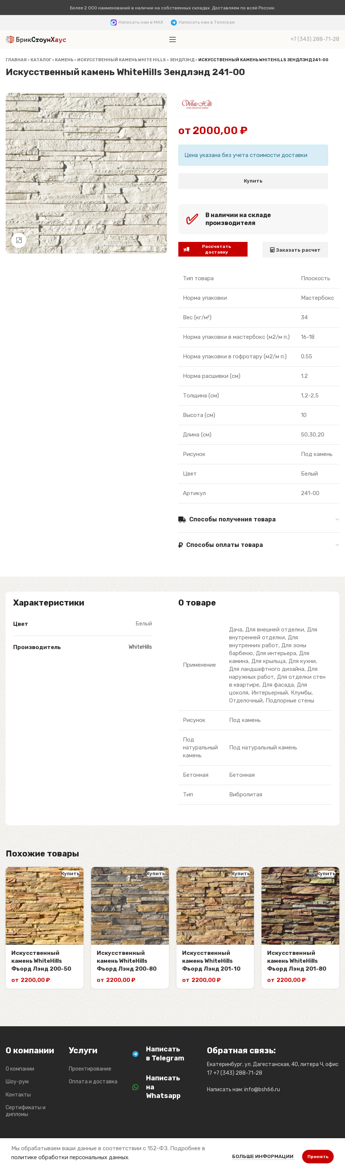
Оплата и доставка (93, 1081)
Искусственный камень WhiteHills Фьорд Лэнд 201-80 (296, 961)
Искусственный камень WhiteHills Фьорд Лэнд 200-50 (41, 961)
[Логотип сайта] (36, 39)
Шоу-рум (17, 1081)
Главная (16, 59)
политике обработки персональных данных (69, 1157)
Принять (317, 1156)
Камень (64, 59)
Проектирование (90, 1069)
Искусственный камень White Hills (121, 59)
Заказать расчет (295, 250)
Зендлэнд (182, 59)
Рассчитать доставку (207, 249)
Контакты (18, 1095)
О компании (20, 1069)
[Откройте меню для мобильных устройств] (172, 39)
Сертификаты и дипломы (26, 1111)
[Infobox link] (137, 23)
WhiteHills (140, 647)
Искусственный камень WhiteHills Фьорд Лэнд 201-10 (211, 961)
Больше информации (263, 1156)
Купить (253, 181)
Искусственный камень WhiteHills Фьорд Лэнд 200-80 (127, 961)
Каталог (40, 59)
